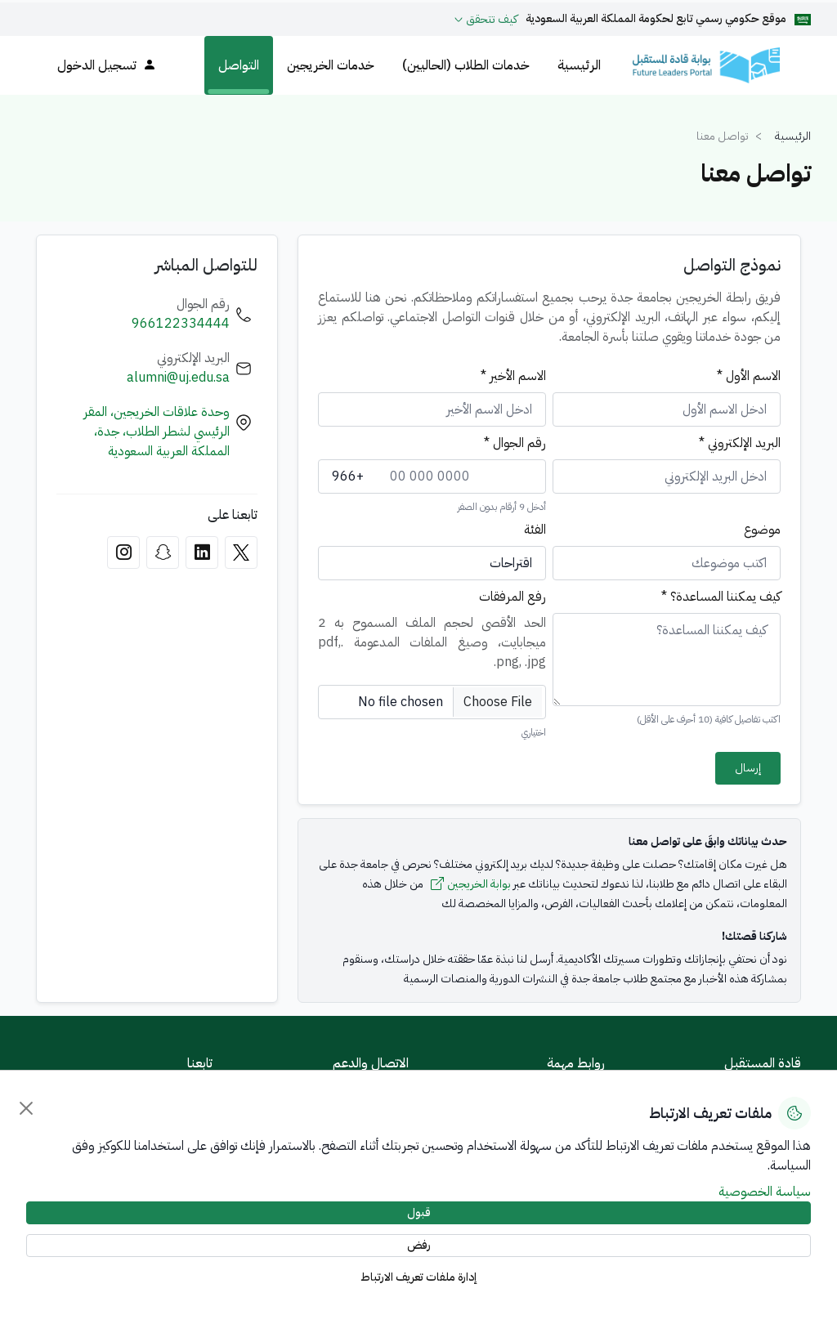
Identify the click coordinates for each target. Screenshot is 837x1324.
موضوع (762, 529)
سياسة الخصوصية (764, 1191)
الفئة (535, 529)
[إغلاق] (26, 1108)
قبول (419, 1212)
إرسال (748, 767)
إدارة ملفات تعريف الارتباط (418, 1277)
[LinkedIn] (202, 552)
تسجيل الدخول (106, 65)
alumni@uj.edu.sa (178, 377)
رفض (419, 1245)
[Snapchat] (162, 552)
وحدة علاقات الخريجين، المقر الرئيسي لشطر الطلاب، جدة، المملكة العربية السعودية (156, 431)
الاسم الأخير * (513, 376)
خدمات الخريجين (330, 65)
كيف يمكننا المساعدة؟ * (721, 596)
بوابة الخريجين (471, 884)
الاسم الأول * (749, 376)
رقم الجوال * (515, 443)
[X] (241, 552)
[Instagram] (123, 552)
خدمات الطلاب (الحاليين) (466, 65)
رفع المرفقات (512, 596)
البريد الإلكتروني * (740, 443)
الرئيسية (579, 65)
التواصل (238, 65)
